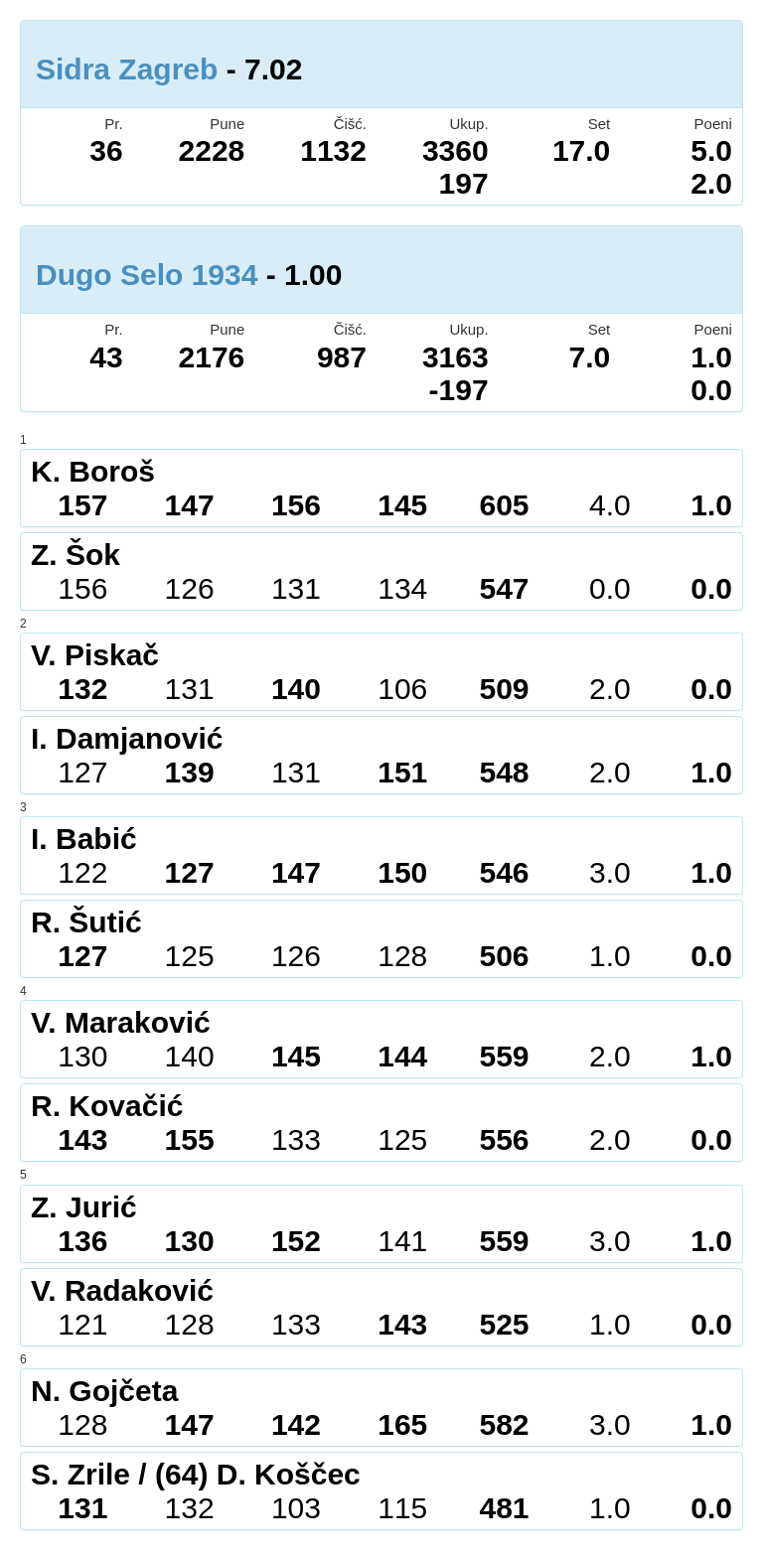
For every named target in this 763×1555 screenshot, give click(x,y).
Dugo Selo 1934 (146, 274)
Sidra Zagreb (127, 69)
